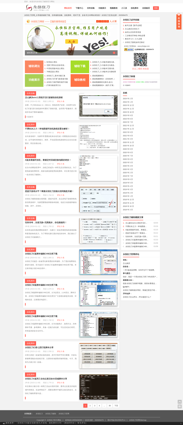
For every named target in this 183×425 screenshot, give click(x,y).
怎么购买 (126, 263)
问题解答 (29, 117)
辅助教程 (79, 79)
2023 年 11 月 (128, 109)
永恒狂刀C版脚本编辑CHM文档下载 (41, 254)
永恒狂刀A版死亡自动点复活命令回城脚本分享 (46, 379)
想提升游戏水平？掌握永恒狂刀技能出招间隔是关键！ (49, 191)
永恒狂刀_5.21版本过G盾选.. (103, 65)
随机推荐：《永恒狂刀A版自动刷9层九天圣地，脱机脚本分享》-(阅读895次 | (41, 423)
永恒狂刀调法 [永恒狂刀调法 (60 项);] (140, 82)
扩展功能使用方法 (53, 85)
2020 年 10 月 (128, 146)
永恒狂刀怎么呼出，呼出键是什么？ (137, 297)
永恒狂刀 (39, 414)
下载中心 (79, 8)
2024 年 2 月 (128, 99)
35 (110, 406)
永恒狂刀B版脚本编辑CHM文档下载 (41, 285)
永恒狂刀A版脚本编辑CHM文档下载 (41, 316)
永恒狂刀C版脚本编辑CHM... (136, 240)
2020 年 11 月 (128, 142)
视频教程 (113, 8)
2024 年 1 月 (128, 102)
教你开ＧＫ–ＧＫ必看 (132, 39)
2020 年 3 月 (128, 169)
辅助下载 (79, 66)
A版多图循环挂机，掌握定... (136, 230)
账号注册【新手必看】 (133, 25)
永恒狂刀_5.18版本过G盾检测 (104, 72)
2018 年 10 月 (128, 206)
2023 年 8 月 (128, 119)
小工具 (124, 8)
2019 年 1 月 (128, 196)
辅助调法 (34, 66)
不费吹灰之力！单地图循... (136, 226)
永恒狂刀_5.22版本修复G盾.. (103, 62)
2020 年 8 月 (128, 152)
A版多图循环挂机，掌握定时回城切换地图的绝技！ (48, 160)
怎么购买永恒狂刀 (131, 29)
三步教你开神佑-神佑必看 (134, 36)
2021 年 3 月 (128, 139)
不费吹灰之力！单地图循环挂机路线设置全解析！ (47, 129)
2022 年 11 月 (128, 129)
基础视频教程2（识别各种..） (104, 79)
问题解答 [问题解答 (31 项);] (127, 85)
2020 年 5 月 (128, 162)
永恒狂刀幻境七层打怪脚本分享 (39, 347)
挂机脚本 (134, 8)
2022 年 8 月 (128, 136)
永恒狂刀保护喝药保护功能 (57, 82)
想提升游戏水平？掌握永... (136, 233)
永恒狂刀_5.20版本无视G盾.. (103, 68)
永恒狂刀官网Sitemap (137, 420)
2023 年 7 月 (128, 122)
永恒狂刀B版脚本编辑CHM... (136, 243)
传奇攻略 (91, 8)
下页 (116, 406)
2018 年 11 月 (128, 203)
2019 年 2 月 (128, 193)
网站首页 (68, 8)
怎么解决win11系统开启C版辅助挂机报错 (44, 97)
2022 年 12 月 (128, 126)
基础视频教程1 (98, 76)
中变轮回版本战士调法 (55, 68)
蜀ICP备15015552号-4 (116, 420)
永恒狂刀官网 (64, 414)
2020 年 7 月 (128, 156)
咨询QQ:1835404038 (73, 420)
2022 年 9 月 (128, 132)
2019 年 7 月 (128, 176)
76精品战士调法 (52, 72)
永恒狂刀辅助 (50, 414)
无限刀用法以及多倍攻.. (55, 65)
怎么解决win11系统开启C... (136, 223)
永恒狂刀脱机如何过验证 (134, 42)
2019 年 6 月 (128, 179)
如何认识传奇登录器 (132, 32)
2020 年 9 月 (128, 149)
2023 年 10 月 (128, 112)
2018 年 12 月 (128, 200)
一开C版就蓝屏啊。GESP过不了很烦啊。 (139, 270)
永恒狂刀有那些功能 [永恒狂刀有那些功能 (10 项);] (129, 82)
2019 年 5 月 (128, 183)
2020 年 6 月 (128, 159)
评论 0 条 (60, 101)
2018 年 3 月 (128, 210)
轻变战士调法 (51, 62)
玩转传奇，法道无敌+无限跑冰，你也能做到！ (46, 222)
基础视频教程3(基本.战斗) (102, 82)
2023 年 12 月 (128, 105)
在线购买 (146, 8)
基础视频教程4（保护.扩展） (103, 85)
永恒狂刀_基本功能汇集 (55, 76)
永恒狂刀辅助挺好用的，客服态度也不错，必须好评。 (144, 290)
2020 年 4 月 (128, 166)
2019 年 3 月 (128, 189)
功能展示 (102, 8)
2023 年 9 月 (128, 115)
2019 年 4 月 (128, 186)
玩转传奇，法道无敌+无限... (136, 236)
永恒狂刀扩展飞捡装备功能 (57, 79)
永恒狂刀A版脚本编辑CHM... (136, 246)
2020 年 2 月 (128, 173)
